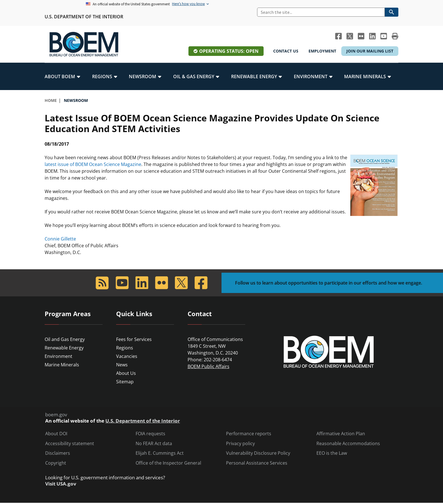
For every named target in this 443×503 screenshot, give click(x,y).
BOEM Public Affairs (208, 366)
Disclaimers (57, 453)
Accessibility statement (69, 444)
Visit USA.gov (60, 484)
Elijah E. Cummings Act (160, 453)
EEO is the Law (331, 453)
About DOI (56, 434)
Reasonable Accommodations (348, 444)
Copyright (55, 463)
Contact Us (285, 51)
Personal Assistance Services (256, 463)
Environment (58, 356)
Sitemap (125, 382)
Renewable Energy (64, 348)
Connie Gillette (60, 239)
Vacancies (126, 356)
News (122, 365)
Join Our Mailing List (369, 51)
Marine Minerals (62, 365)
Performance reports (248, 434)
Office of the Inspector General (168, 463)
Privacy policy (240, 444)
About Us (126, 373)
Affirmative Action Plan (340, 434)
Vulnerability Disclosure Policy (258, 453)
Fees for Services (134, 339)
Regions (124, 348)
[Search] (321, 12)
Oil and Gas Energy (65, 339)
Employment (322, 51)
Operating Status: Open (229, 51)
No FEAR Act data (154, 444)
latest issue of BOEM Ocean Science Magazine (93, 164)
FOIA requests (150, 434)
